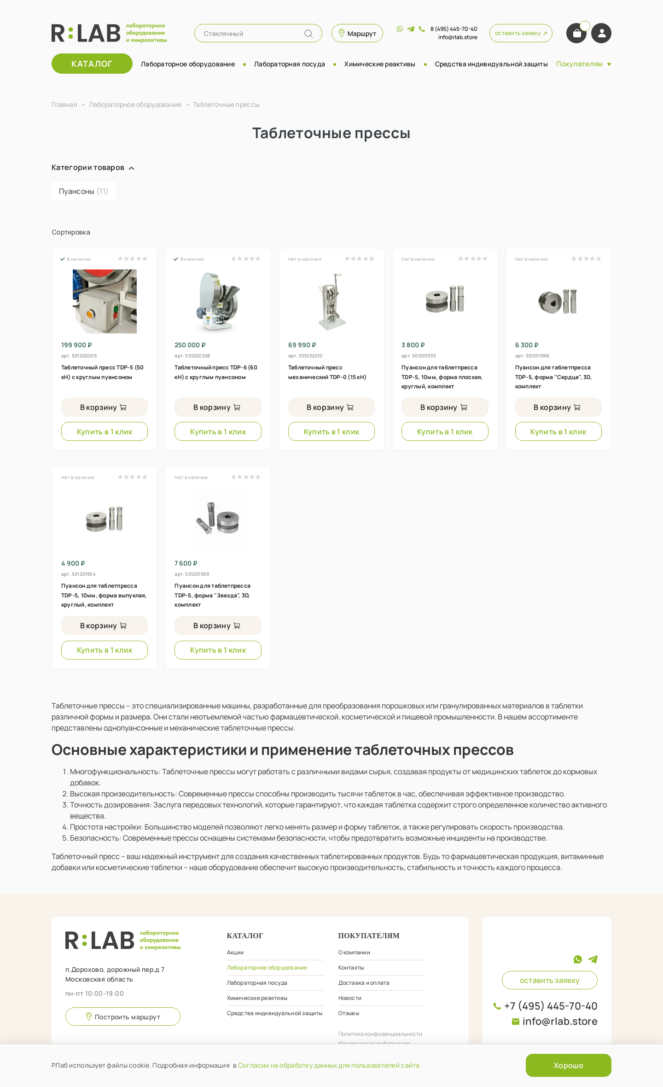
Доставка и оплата (364, 983)
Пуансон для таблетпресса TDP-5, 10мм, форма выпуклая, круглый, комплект (104, 595)
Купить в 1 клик (105, 432)
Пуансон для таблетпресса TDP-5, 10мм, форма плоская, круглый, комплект (442, 376)
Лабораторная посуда (289, 63)
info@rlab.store (560, 1021)
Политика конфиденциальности (380, 1034)
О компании (354, 952)
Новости (350, 998)
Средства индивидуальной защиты (491, 63)
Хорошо (568, 1065)
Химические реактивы (379, 63)
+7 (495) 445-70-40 (551, 1006)
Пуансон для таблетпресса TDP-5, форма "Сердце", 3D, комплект (553, 376)
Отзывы (348, 1013)
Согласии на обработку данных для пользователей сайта (329, 1065)
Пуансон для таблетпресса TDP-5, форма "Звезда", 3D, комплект (212, 595)
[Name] (308, 33)
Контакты (351, 967)
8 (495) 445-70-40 (453, 29)
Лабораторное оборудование (188, 63)
